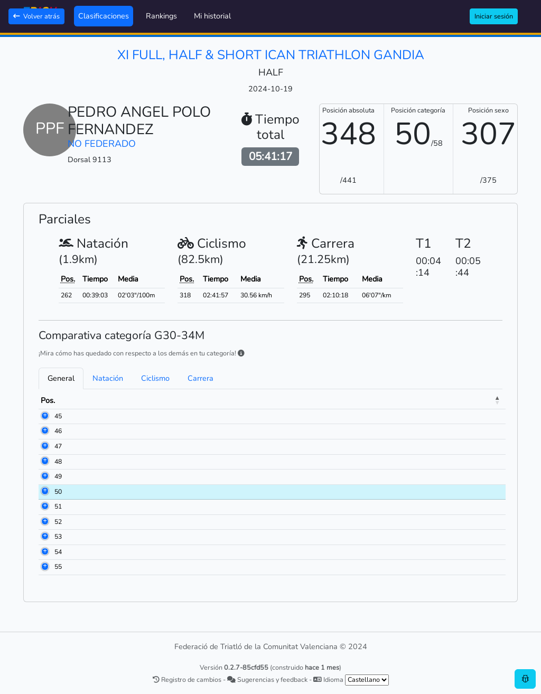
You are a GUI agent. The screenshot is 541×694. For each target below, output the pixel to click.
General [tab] (61, 378)
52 (58, 522)
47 (58, 446)
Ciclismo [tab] (155, 378)
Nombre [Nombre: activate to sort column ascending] (119, 400)
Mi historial (212, 16)
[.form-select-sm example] (367, 680)
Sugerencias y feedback (267, 679)
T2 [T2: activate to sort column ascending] (458, 400)
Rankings (161, 16)
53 (58, 536)
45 (58, 416)
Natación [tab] (107, 378)
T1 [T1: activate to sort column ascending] (392, 400)
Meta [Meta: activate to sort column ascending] (485, 400)
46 (58, 431)
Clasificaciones (103, 16)
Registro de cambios (187, 679)
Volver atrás (36, 16)
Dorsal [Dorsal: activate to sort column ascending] (80, 400)
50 (58, 491)
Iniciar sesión (493, 16)
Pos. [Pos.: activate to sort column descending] (48, 400)
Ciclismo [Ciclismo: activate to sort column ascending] (425, 400)
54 (58, 552)
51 (58, 506)
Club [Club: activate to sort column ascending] (221, 400)
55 (58, 566)
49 (58, 476)
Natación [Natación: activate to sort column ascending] (358, 400)
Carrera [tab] (200, 378)
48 (58, 461)
